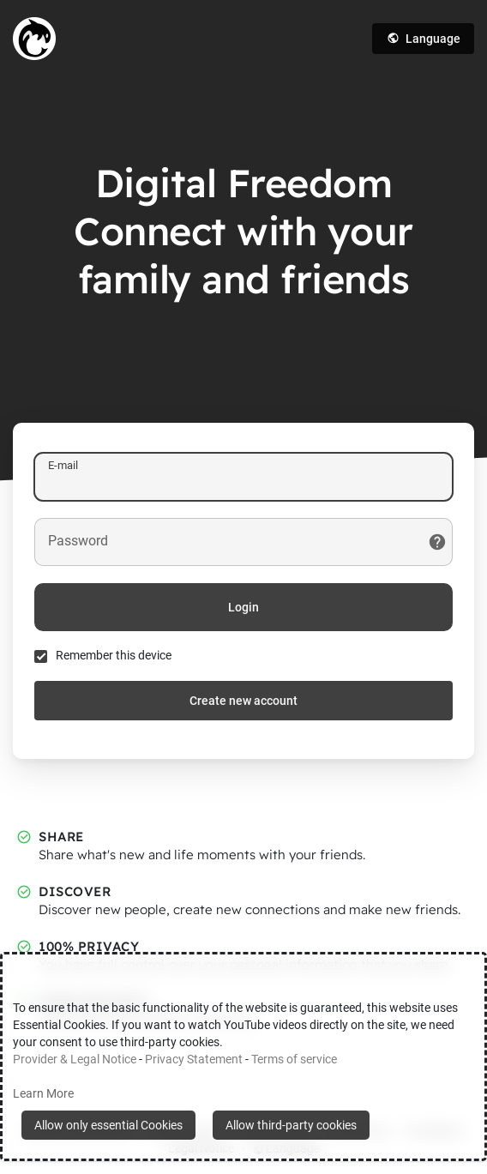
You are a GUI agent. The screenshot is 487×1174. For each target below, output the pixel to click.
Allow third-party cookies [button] (291, 1125)
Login (243, 607)
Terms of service (294, 1059)
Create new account (243, 700)
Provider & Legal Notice (74, 1059)
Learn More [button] (43, 1093)
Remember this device (113, 655)
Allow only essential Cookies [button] (108, 1125)
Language (423, 39)
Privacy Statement (194, 1059)
